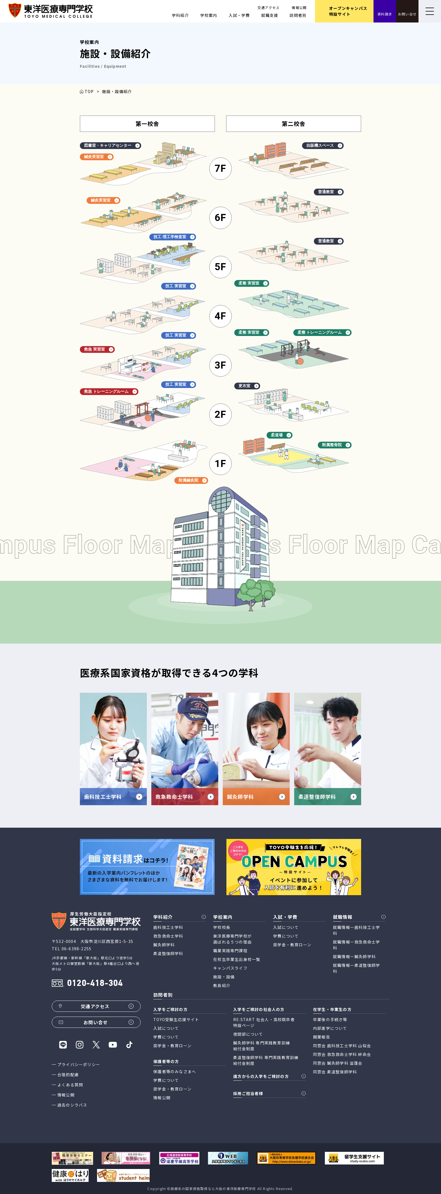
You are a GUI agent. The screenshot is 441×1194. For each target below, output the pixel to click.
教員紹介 (221, 985)
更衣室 (248, 385)
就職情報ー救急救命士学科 (356, 945)
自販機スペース (324, 145)
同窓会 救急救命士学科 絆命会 (342, 1054)
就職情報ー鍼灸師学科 (354, 956)
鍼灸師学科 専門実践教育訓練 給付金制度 (261, 1045)
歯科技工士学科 (168, 927)
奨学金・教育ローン (292, 944)
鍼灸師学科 (164, 944)
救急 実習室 (98, 349)
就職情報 (342, 916)
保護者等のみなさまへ (174, 1071)
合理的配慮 (68, 1074)
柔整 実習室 (253, 283)
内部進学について (330, 1028)
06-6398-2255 (76, 948)
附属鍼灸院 (193, 480)
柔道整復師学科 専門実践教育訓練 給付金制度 (265, 1060)
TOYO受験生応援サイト (176, 1019)
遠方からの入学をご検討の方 (261, 1076)
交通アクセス (269, 7)
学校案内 (208, 15)
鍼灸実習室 (98, 156)
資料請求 (384, 14)
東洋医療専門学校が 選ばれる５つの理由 (232, 939)
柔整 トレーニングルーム (324, 332)
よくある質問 (70, 1084)
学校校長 (221, 927)
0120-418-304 (95, 983)
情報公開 (299, 7)
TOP (89, 91)
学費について (286, 936)
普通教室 (330, 191)
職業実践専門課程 (230, 950)
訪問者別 (298, 15)
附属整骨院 (336, 445)
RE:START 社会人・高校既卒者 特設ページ (264, 1022)
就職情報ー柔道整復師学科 (356, 968)
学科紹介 (180, 15)
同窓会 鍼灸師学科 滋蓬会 (338, 1063)
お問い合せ (407, 14)
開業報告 (321, 1037)
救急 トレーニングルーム (110, 391)
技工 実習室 (180, 286)
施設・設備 (224, 976)
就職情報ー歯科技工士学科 (356, 930)
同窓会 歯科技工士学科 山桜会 (342, 1045)
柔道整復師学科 (168, 953)
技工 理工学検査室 (174, 236)
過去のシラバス (72, 1105)
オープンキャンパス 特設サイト (348, 11)
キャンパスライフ (230, 968)
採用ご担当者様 (248, 1093)
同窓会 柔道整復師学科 (335, 1072)
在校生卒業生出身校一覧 (236, 959)
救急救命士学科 (168, 936)
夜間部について (248, 1034)
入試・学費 (239, 15)
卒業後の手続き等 (330, 1019)
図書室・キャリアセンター (112, 145)
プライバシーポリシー (78, 1064)
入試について (286, 927)
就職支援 (269, 15)
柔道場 (281, 435)
